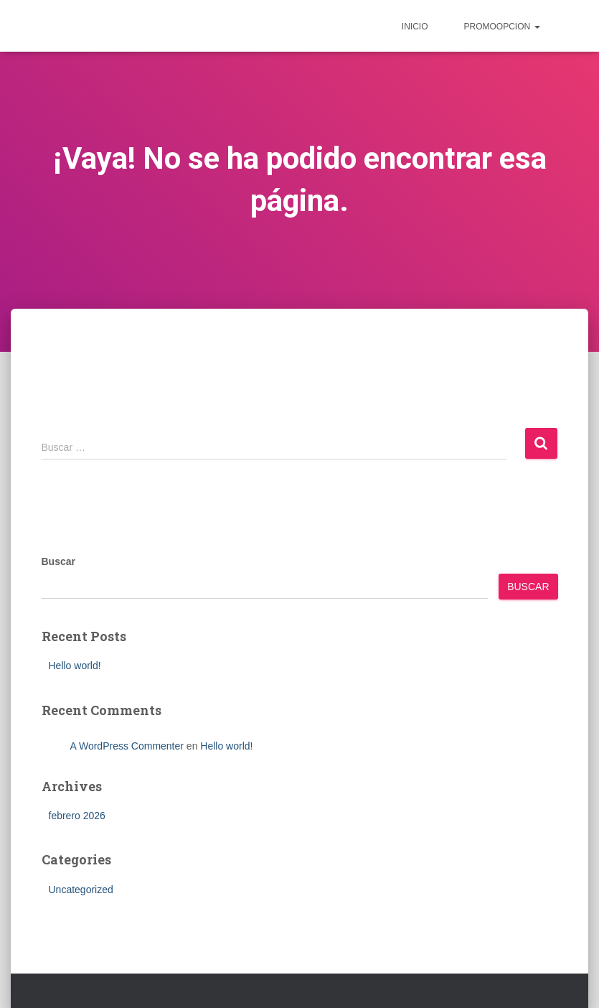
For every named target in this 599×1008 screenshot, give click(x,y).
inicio (415, 27)
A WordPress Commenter (127, 746)
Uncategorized (81, 889)
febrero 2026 (77, 815)
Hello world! (75, 665)
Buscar (58, 561)
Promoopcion (501, 27)
